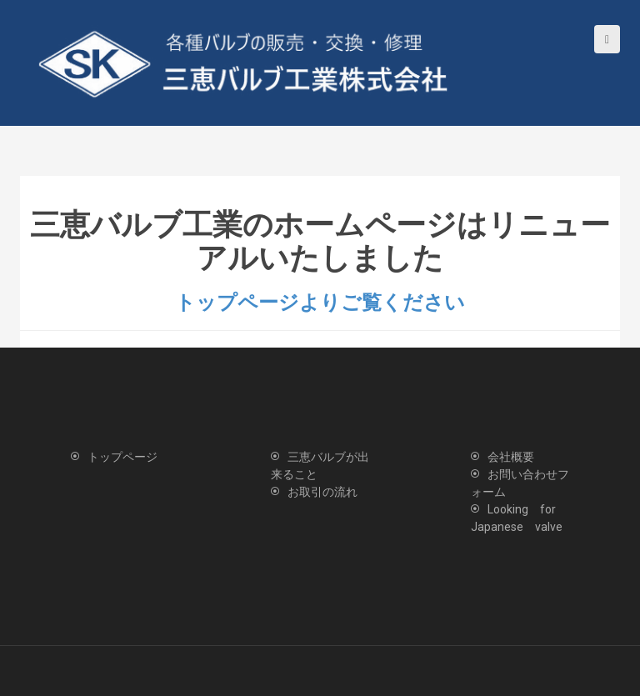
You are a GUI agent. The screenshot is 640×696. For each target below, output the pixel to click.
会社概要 (511, 456)
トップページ (123, 456)
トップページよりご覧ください (320, 302)
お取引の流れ (323, 491)
